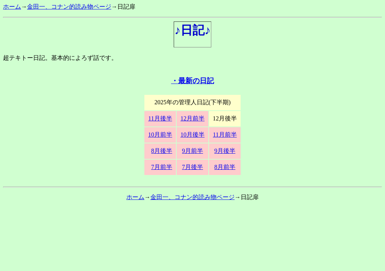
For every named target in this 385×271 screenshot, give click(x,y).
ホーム (12, 6)
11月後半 (160, 118)
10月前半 (160, 134)
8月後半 (161, 151)
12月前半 (192, 118)
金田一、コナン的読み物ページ (69, 6)
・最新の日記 (192, 81)
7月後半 (192, 167)
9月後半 (224, 151)
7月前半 (161, 167)
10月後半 (192, 134)
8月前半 (224, 167)
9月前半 (192, 151)
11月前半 (224, 134)
